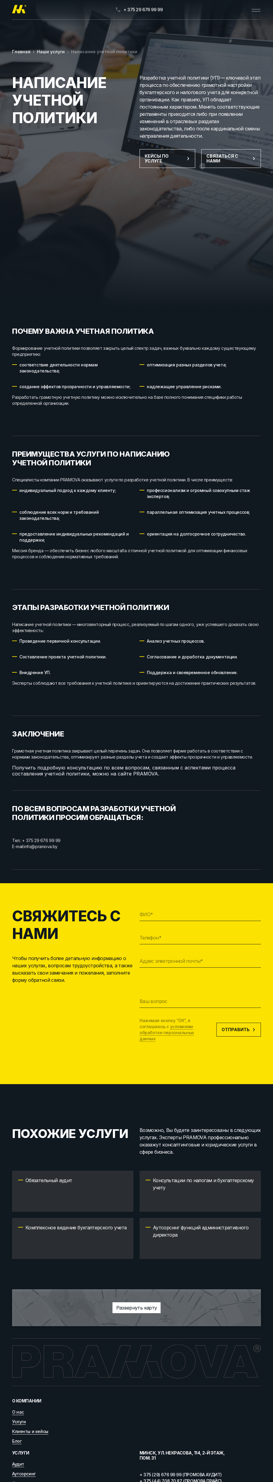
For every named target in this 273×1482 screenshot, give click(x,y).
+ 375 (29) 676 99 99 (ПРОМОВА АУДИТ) (181, 1474)
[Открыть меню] (256, 10)
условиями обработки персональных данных (167, 1032)
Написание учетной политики (104, 51)
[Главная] (19, 10)
